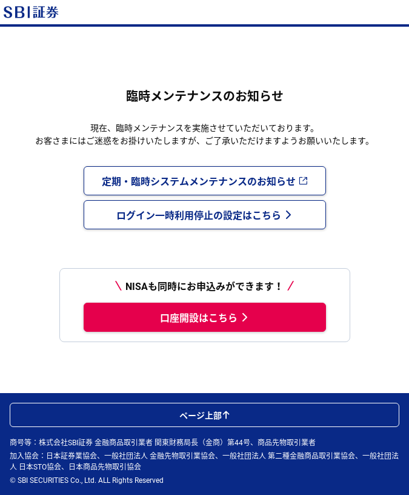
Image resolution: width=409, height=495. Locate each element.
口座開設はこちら (205, 317)
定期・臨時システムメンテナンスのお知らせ (205, 180)
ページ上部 (204, 415)
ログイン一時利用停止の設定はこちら (204, 214)
